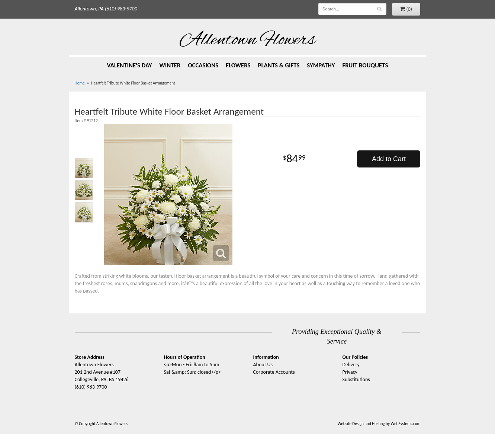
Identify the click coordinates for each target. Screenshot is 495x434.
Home (80, 83)
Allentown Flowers (247, 40)
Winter (169, 65)
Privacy (350, 372)
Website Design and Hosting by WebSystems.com (379, 423)
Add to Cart (389, 159)
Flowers (238, 65)
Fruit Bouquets (365, 65)
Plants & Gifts (278, 65)
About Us (263, 364)
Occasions (203, 65)
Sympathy (321, 65)
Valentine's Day (129, 65)
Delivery (351, 364)
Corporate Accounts (274, 372)
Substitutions (356, 379)
